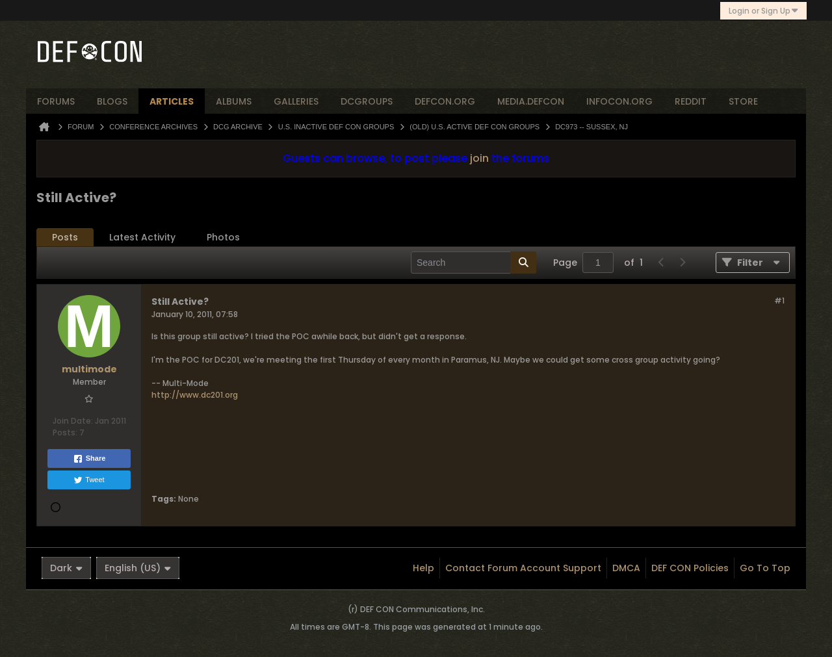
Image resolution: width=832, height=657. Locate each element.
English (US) (138, 567)
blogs (112, 101)
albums (234, 101)
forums (56, 101)
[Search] (473, 262)
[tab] (65, 237)
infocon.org (619, 101)
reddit (691, 101)
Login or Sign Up (763, 10)
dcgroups (367, 101)
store (743, 101)
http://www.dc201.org (194, 394)
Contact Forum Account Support (523, 567)
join (479, 158)
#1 (779, 300)
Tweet (88, 480)
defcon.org (445, 101)
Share (89, 459)
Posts (65, 237)
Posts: (65, 432)
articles (172, 101)
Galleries (296, 101)
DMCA (626, 567)
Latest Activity (142, 237)
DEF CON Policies (690, 567)
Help (423, 567)
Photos (223, 237)
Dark (66, 567)
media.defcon (530, 101)
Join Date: (73, 420)
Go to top (765, 567)
